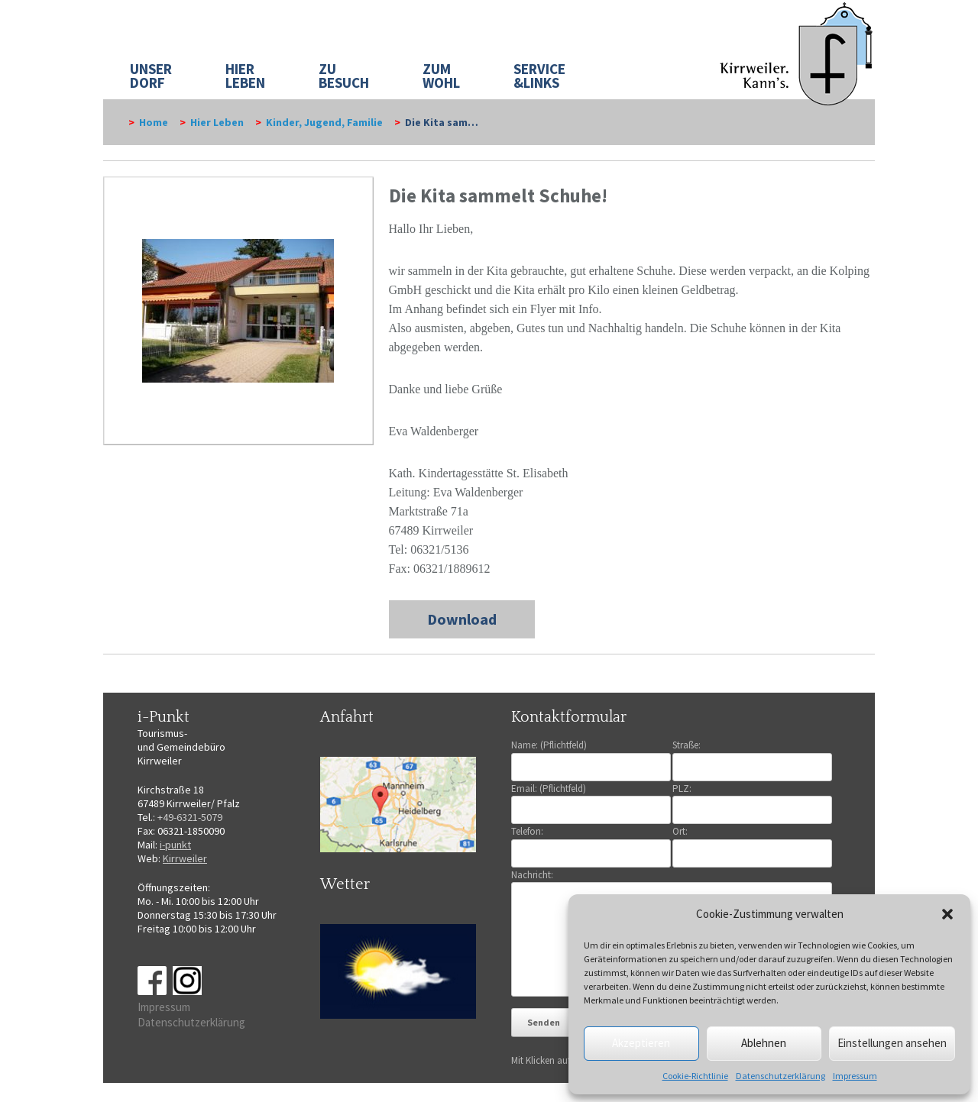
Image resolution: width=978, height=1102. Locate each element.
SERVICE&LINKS (539, 76)
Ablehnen (763, 1043)
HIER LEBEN (245, 76)
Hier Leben (217, 122)
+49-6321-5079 (189, 817)
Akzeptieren (641, 1043)
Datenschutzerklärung (780, 1075)
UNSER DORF (151, 76)
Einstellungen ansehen (892, 1043)
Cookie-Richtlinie (695, 1075)
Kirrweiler (185, 858)
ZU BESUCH (344, 76)
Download (462, 619)
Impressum (855, 1075)
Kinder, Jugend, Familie (324, 122)
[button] (947, 914)
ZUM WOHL (441, 76)
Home (153, 122)
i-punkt (175, 845)
